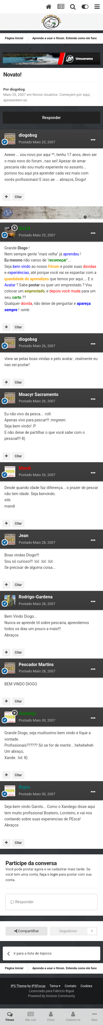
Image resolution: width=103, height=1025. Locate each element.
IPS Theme (19, 986)
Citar (18, 197)
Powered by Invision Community (51, 996)
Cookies (86, 986)
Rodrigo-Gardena (35, 596)
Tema (55, 986)
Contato (70, 986)
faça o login (49, 874)
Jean (23, 535)
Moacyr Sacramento (38, 394)
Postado (37, 142)
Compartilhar (26, 931)
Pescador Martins (36, 664)
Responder (51, 117)
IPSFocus (38, 986)
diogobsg (17, 89)
